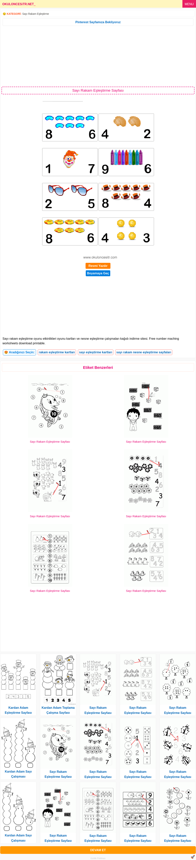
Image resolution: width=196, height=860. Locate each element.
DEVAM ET (98, 850)
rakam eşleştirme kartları (57, 352)
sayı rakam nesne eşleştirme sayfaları (143, 352)
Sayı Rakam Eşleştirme (35, 13)
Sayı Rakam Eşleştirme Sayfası (50, 441)
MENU (189, 4)
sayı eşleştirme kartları (95, 352)
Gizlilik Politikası (98, 858)
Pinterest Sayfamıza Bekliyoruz (98, 22)
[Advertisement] (98, 56)
